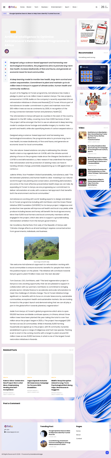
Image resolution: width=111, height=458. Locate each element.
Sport (67, 7)
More (74, 7)
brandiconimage (37, 454)
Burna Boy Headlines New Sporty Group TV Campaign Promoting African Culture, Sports (98, 148)
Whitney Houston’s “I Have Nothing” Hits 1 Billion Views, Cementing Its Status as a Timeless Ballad (98, 160)
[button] (5, 80)
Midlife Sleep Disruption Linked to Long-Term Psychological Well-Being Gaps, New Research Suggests (61, 385)
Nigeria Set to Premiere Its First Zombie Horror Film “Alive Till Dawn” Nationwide (98, 171)
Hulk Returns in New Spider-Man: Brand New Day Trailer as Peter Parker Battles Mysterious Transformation (98, 135)
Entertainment (56, 7)
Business (45, 7)
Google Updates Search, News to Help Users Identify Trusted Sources (35, 13)
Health (13, 32)
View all (71, 350)
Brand (29, 7)
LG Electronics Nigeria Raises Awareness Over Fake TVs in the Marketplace (96, 182)
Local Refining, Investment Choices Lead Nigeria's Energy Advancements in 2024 (59, 442)
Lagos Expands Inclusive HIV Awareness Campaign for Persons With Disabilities (38, 384)
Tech (36, 7)
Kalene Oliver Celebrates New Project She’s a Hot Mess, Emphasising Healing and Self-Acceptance (13, 385)
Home (22, 7)
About (78, 435)
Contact (79, 439)
